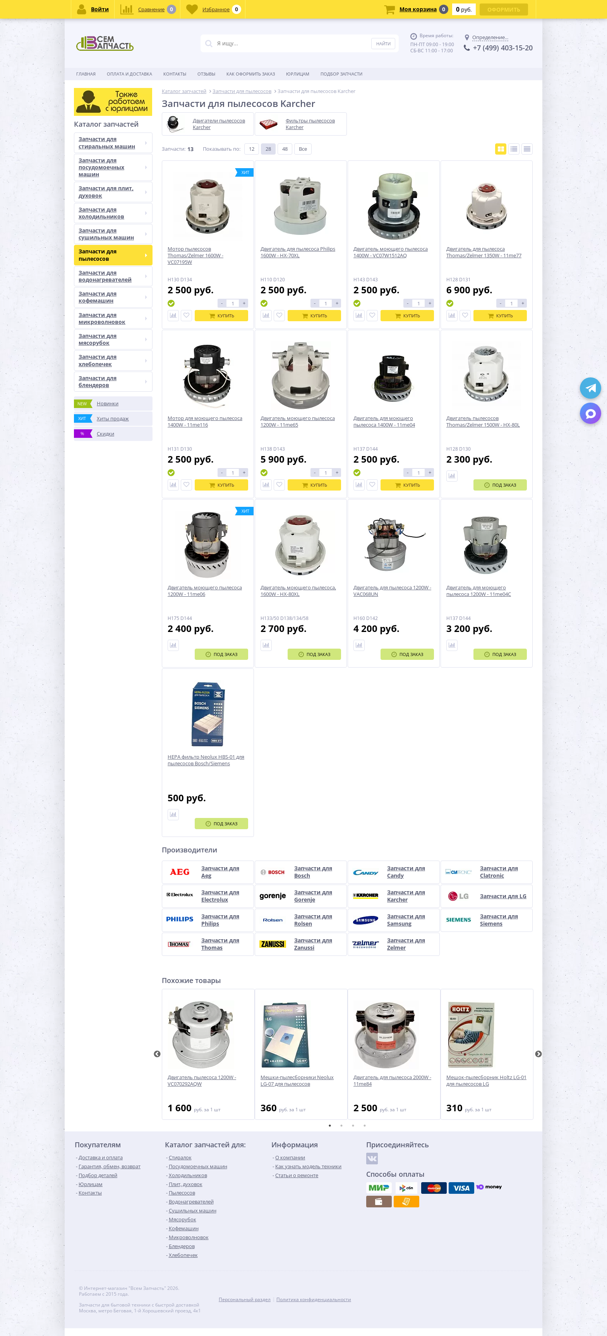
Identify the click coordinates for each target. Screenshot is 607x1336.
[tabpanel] (208, 1054)
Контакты (174, 74)
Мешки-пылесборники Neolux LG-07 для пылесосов (297, 1080)
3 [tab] (353, 1125)
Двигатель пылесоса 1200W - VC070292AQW (202, 1080)
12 (251, 148)
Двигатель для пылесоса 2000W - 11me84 (392, 1080)
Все (303, 148)
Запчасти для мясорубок (113, 339)
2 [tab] (341, 1125)
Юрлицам (297, 74)
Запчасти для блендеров (113, 381)
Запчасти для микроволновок (113, 318)
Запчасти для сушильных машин (113, 234)
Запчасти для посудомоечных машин (113, 167)
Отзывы (206, 74)
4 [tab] (365, 1125)
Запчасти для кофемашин (113, 297)
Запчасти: (173, 148)
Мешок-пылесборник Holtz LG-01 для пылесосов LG (486, 1080)
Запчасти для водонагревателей (113, 276)
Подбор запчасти (341, 74)
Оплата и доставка (129, 74)
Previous (157, 1054)
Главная (86, 74)
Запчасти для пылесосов (113, 255)
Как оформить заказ (250, 74)
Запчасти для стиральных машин (113, 142)
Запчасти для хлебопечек (113, 360)
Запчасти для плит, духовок (113, 191)
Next (538, 1054)
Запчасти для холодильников (113, 213)
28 (268, 148)
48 (285, 148)
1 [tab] (330, 1125)
